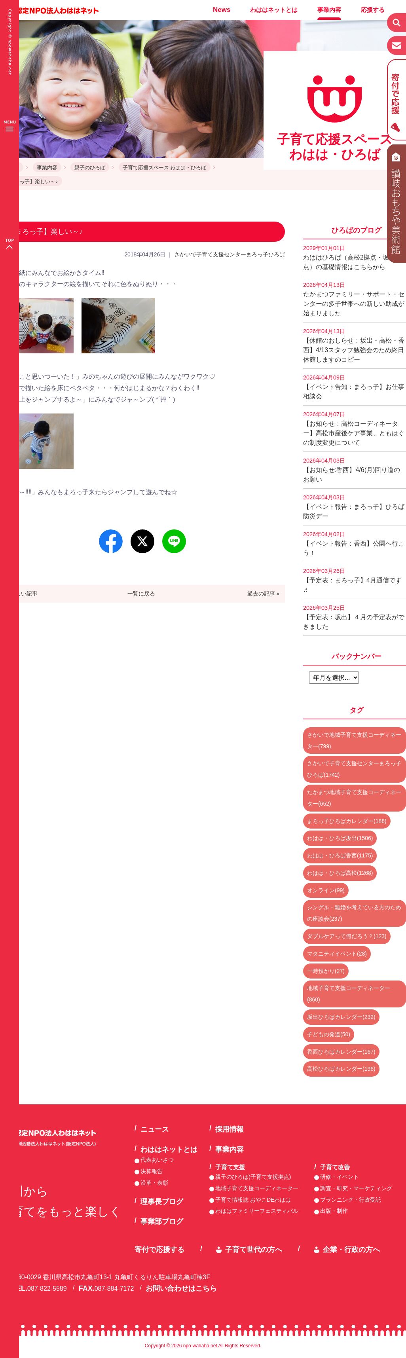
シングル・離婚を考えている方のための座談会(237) (354, 913)
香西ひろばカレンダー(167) (341, 1052)
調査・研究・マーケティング (356, 1188)
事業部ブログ (161, 1221)
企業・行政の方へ (351, 1250)
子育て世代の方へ (253, 1250)
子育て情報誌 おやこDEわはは (253, 1200)
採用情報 (229, 1129)
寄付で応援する (159, 1250)
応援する (373, 9)
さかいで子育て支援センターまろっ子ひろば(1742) (354, 769)
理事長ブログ (161, 1202)
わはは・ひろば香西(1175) (340, 855)
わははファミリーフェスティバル (256, 1211)
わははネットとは (274, 9)
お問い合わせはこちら (181, 1288)
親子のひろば (89, 167)
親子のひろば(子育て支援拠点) (253, 1177)
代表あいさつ (157, 1160)
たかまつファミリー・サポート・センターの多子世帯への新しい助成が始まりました (353, 299)
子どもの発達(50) (328, 1034)
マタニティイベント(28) (337, 953)
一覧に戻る (141, 593)
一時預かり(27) (326, 971)
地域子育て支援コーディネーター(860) (348, 994)
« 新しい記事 (22, 593)
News (221, 9)
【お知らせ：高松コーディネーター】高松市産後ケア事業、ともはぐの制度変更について (353, 428)
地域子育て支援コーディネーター (256, 1188)
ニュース (154, 1129)
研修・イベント (339, 1177)
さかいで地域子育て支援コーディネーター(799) (354, 740)
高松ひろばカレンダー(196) (341, 1069)
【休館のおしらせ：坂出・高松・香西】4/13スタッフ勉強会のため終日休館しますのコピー (353, 345)
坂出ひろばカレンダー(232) (341, 1017)
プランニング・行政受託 (350, 1200)
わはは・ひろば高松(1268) (340, 873)
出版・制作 (334, 1211)
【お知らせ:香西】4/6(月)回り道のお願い (351, 470)
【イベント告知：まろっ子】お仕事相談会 (353, 387)
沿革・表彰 (154, 1183)
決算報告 (151, 1171)
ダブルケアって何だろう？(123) (347, 936)
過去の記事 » (263, 593)
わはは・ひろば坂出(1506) (340, 838)
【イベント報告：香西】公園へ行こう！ (353, 543)
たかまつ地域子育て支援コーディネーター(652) (354, 798)
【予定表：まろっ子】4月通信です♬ (352, 580)
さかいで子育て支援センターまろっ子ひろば (229, 254)
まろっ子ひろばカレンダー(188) (347, 821)
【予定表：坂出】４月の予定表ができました (353, 617)
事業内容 (329, 9)
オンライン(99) (326, 890)
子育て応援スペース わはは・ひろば (165, 167)
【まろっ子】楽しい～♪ (31, 181)
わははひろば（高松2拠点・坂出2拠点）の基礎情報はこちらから (354, 257)
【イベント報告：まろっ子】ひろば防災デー (353, 507)
